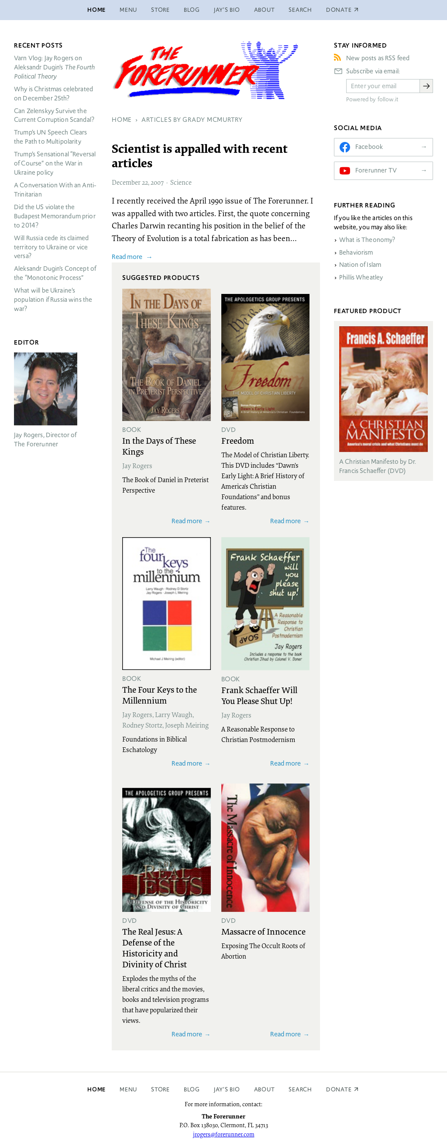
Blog (192, 10)
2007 (157, 182)
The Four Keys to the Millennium (159, 694)
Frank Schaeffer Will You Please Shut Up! (259, 695)
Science (181, 182)
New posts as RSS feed (377, 58)
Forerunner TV (376, 170)
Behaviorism (356, 252)
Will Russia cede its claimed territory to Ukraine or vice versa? (51, 247)
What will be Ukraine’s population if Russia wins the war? (53, 299)
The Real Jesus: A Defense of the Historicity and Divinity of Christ (154, 947)
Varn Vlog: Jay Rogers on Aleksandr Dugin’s (54, 67)
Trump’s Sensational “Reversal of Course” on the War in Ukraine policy (55, 163)
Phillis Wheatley (361, 277)
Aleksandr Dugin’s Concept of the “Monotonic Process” (55, 273)
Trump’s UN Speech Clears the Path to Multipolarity (50, 137)
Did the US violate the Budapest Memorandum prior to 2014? (55, 216)
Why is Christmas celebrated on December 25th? (53, 94)
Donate (339, 1089)
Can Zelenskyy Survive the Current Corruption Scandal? (54, 115)
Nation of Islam (360, 264)
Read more (127, 256)
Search (300, 10)
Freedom (237, 440)
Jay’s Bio (227, 10)
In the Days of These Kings (159, 446)
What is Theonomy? (367, 239)
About (264, 10)
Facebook (369, 146)
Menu (128, 10)
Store (160, 10)
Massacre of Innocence (263, 931)
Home (96, 10)
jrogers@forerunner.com (223, 1134)
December (126, 182)
